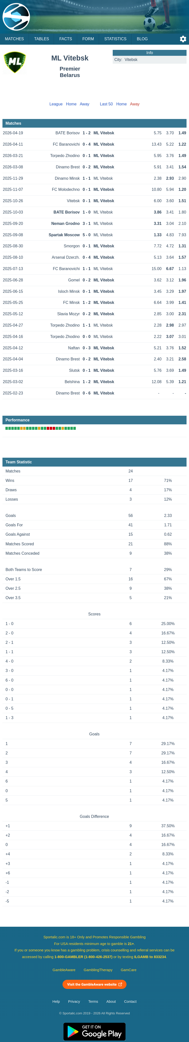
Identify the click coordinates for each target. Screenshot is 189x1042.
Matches (14, 39)
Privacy (74, 1001)
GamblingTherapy (98, 970)
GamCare (129, 970)
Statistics (115, 39)
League (56, 104)
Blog (142, 39)
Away (84, 104)
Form (88, 39)
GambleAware (64, 970)
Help (56, 1001)
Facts (65, 39)
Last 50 (106, 104)
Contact (130, 1001)
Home (71, 104)
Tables (41, 39)
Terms (93, 1001)
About (111, 1001)
